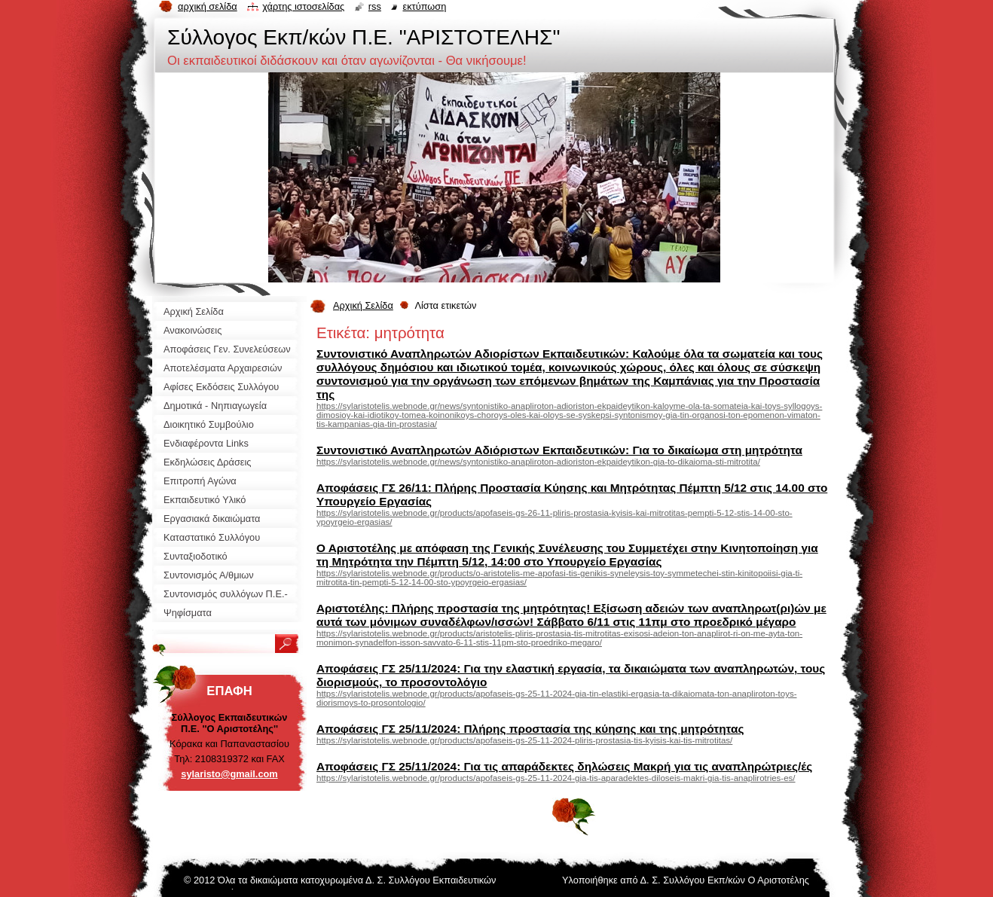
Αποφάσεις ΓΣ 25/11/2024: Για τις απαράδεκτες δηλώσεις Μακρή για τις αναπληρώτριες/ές (564, 766)
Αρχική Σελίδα (363, 305)
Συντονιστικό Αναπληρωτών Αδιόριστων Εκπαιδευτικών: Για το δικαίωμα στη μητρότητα (559, 450)
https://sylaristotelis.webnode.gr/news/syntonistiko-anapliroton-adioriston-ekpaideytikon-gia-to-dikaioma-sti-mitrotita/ (538, 461)
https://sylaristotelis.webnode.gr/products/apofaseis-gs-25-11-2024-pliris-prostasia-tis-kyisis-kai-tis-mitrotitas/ (524, 740)
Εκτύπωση (424, 6)
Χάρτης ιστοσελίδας (303, 6)
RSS (374, 6)
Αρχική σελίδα (207, 6)
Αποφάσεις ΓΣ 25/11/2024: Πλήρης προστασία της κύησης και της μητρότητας (530, 728)
